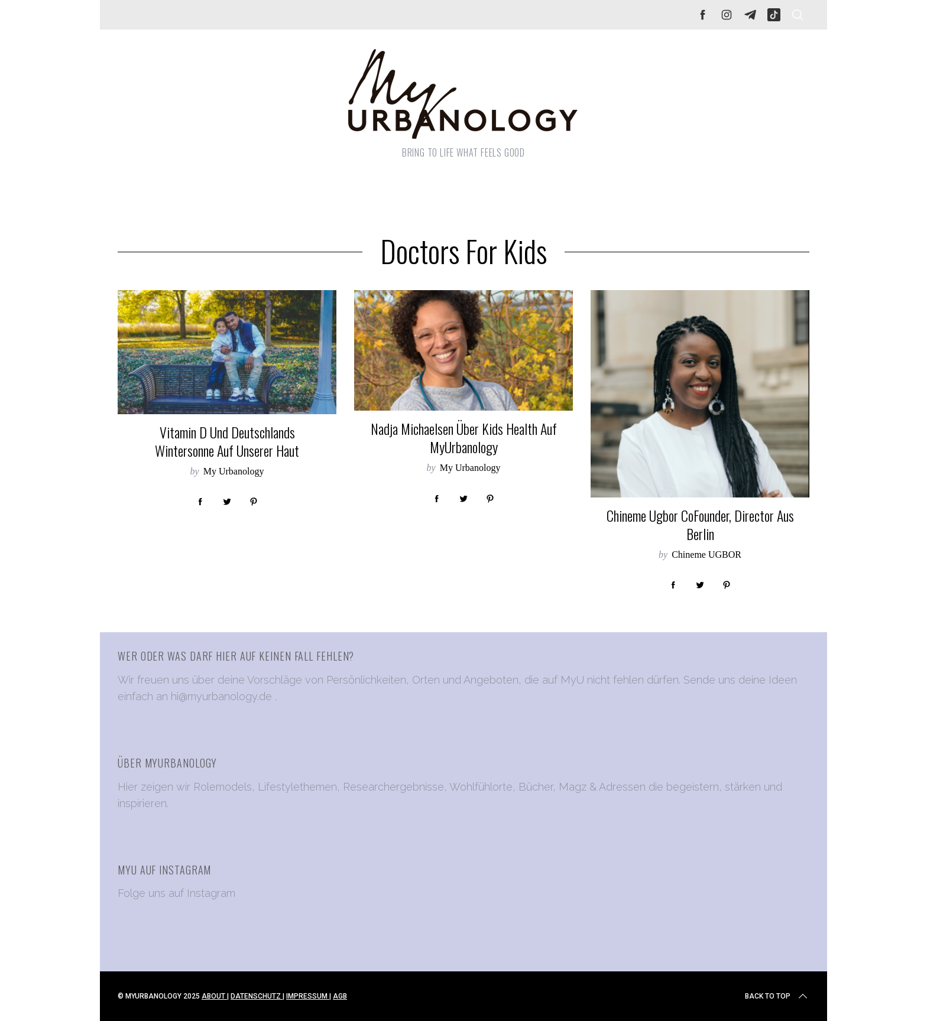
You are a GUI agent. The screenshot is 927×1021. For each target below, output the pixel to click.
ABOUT (214, 996)
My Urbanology (233, 471)
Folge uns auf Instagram (176, 893)
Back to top (777, 996)
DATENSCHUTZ (257, 996)
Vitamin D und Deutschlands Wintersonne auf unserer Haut (227, 441)
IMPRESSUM (307, 996)
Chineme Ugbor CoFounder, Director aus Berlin (700, 524)
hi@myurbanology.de (221, 696)
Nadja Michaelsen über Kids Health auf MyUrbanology (464, 437)
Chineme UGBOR (706, 554)
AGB (340, 996)
